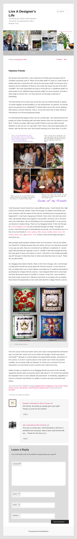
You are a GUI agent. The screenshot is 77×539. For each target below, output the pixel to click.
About (18, 53)
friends (65, 386)
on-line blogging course (19, 227)
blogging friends (40, 386)
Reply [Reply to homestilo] (25, 414)
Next (66, 59)
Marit (55, 232)
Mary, (21, 235)
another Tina (31, 235)
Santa (44, 232)
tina (52, 388)
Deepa (11, 235)
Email (16, 504)
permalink (12, 390)
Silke (39, 232)
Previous (58, 59)
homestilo (26, 403)
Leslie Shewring (33, 388)
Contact (33, 53)
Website (15, 515)
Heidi (16, 235)
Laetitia (33, 232)
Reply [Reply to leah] (25, 439)
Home (11, 53)
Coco (60, 232)
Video (25, 53)
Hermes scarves (14, 388)
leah (24, 425)
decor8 (60, 386)
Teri (63, 232)
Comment (17, 463)
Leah (28, 232)
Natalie (49, 232)
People (25, 386)
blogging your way (51, 386)
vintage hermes (44, 388)
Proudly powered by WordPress (38, 531)
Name (16, 494)
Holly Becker (24, 388)
